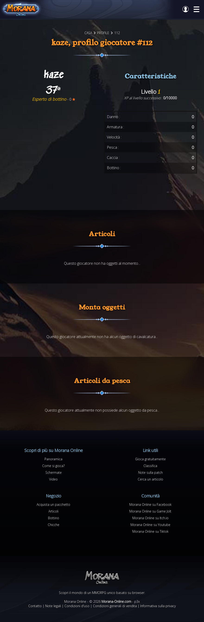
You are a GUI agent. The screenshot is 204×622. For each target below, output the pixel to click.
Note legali (53, 606)
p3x (137, 601)
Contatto (35, 606)
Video (53, 479)
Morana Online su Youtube (150, 524)
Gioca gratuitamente (150, 459)
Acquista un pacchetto (53, 504)
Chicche (53, 524)
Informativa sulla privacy (158, 606)
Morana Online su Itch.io (150, 518)
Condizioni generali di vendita (115, 606)
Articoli (53, 511)
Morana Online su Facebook (150, 504)
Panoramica (53, 459)
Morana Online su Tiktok (150, 531)
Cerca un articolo (150, 479)
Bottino (53, 518)
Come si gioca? (53, 466)
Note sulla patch (150, 472)
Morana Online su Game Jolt (150, 511)
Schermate (53, 472)
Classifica (150, 466)
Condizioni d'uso (76, 606)
